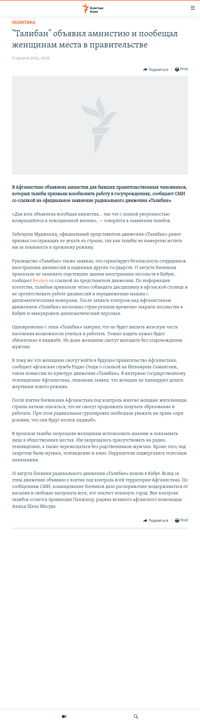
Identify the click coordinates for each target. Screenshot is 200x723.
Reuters (40, 280)
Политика (23, 22)
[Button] (155, 69)
